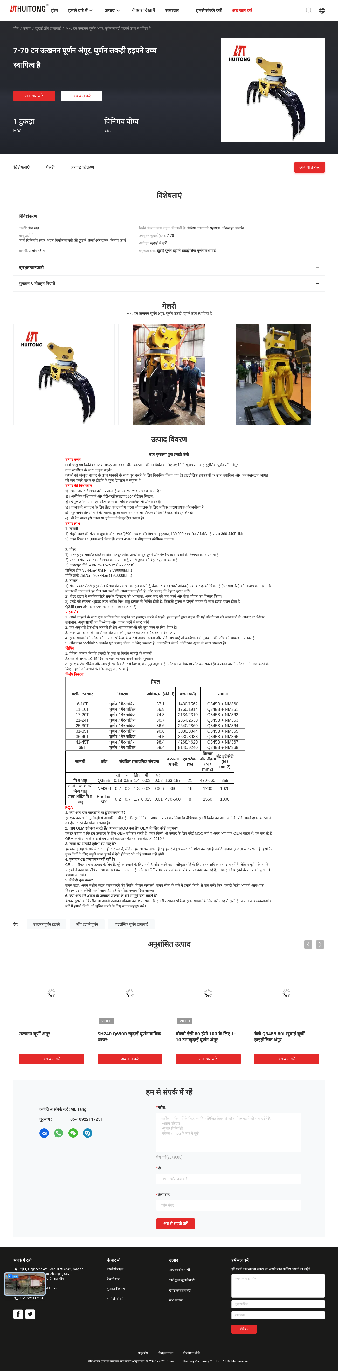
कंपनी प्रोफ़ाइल (115, 1269)
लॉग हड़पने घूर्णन (87, 924)
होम (15, 28)
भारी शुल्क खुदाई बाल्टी (182, 1280)
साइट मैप (143, 1353)
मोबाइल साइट (165, 1353)
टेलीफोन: (164, 1195)
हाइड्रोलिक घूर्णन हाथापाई (131, 924)
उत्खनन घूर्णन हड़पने (46, 924)
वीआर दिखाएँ (143, 10)
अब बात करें (34, 95)
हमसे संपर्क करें (115, 1299)
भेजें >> (244, 1329)
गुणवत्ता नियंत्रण (116, 1289)
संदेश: (162, 1107)
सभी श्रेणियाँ (176, 1300)
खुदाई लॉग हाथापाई (48, 28)
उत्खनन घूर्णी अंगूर (34, 1033)
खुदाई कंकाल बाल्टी (180, 1290)
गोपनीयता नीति (191, 1353)
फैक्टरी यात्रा (113, 1279)
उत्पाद (27, 28)
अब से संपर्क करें (175, 1223)
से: (160, 1168)
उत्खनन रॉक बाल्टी (179, 1270)
